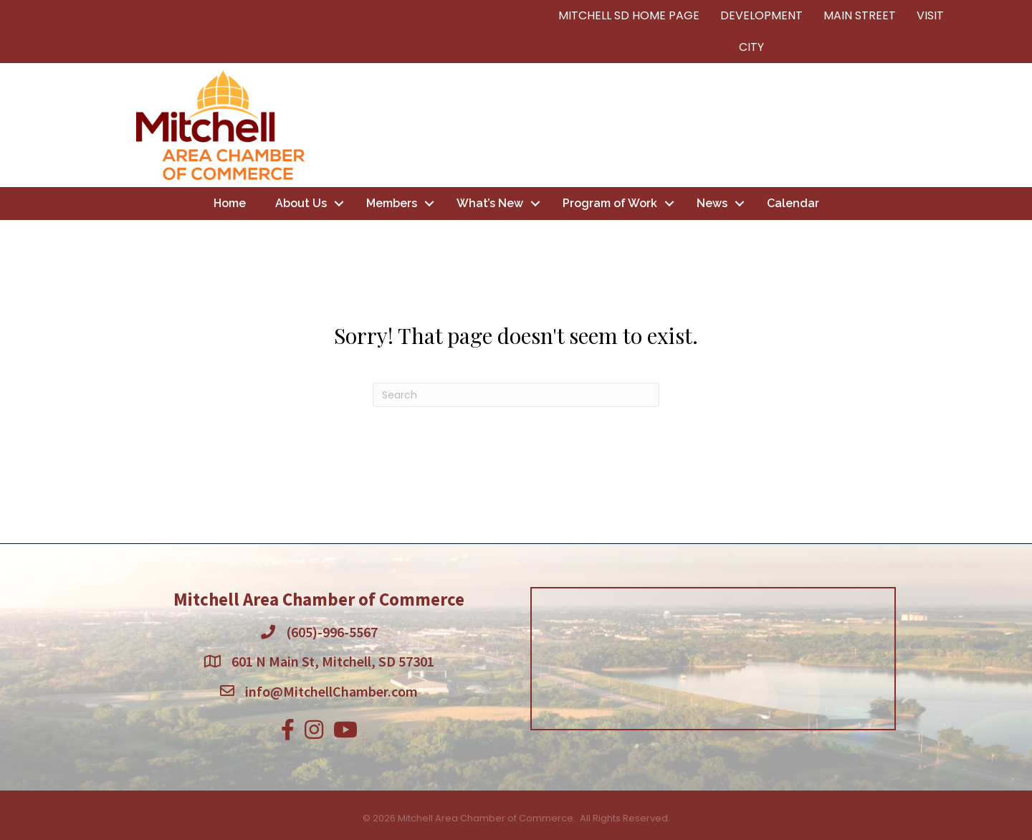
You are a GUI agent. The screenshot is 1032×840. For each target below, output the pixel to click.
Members (391, 203)
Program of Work (610, 203)
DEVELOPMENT (761, 15)
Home (230, 203)
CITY (751, 47)
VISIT (930, 15)
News (712, 203)
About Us (301, 203)
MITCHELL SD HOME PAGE (628, 15)
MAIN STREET (859, 15)
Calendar (793, 203)
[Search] (516, 395)
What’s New (490, 203)
